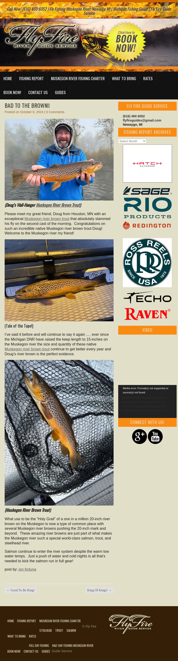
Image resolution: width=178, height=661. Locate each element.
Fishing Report (31, 78)
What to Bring (124, 78)
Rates (148, 78)
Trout (59, 630)
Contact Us (38, 92)
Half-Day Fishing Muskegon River (72, 645)
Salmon (71, 630)
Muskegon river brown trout (46, 219)
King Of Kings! (99, 590)
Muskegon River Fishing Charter (78, 78)
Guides (60, 92)
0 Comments (55, 112)
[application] (147, 401)
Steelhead (45, 630)
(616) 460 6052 (134, 116)
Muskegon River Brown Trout (58, 205)
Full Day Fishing (39, 645)
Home (7, 78)
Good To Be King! (20, 590)
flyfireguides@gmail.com (142, 120)
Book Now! (12, 92)
